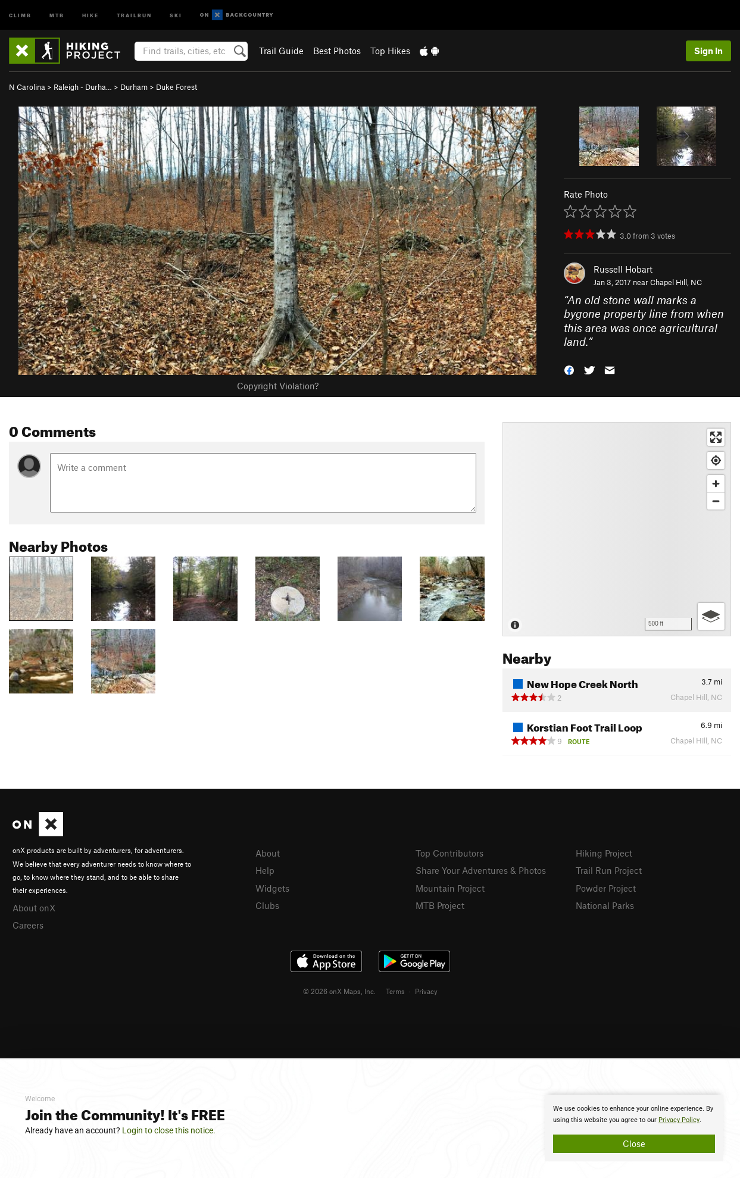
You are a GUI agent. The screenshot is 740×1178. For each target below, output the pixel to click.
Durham (134, 87)
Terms (395, 991)
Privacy (426, 991)
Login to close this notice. (169, 1130)
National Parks (605, 905)
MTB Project (440, 905)
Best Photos (337, 50)
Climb (20, 14)
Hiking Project (604, 853)
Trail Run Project (609, 870)
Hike (90, 14)
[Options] (711, 616)
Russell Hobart (623, 269)
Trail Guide (281, 50)
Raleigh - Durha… (83, 87)
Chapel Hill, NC (676, 282)
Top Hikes (390, 50)
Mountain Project (450, 888)
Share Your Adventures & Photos (481, 870)
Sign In (708, 50)
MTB (56, 14)
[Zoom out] (716, 501)
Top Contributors (449, 853)
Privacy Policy (679, 1120)
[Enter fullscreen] (716, 437)
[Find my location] (716, 460)
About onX (34, 907)
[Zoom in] (716, 483)
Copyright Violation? (278, 385)
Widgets (272, 888)
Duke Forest (176, 87)
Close (634, 1143)
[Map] (616, 529)
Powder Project (606, 888)
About (267, 853)
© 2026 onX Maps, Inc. (339, 991)
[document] (634, 1128)
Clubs (267, 905)
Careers (28, 925)
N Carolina (27, 87)
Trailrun (134, 14)
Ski (176, 14)
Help (264, 870)
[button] (569, 369)
